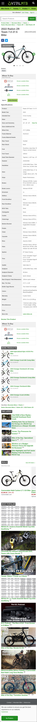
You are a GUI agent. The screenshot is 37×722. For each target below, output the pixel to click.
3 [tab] (19, 65)
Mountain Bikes (16, 23)
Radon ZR (20, 25)
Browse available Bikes (23, 81)
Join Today (25, 12)
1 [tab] (13, 65)
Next (34, 54)
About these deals (5, 465)
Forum (33, 8)
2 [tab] (16, 65)
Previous (3, 54)
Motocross (27, 704)
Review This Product (8, 319)
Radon (25, 23)
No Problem (9, 718)
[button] (2, 40)
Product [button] (25, 8)
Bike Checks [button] (5, 8)
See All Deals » (30, 462)
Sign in (32, 12)
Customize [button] (4, 712)
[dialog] (18, 713)
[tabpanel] (18, 54)
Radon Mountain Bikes (8, 25)
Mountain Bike (17, 704)
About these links (6, 77)
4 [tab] (22, 65)
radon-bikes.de (27, 314)
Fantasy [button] (16, 8)
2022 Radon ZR (30, 25)
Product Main (5, 23)
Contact (9, 704)
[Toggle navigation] (3, 3)
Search (32, 19)
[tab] (4, 100)
